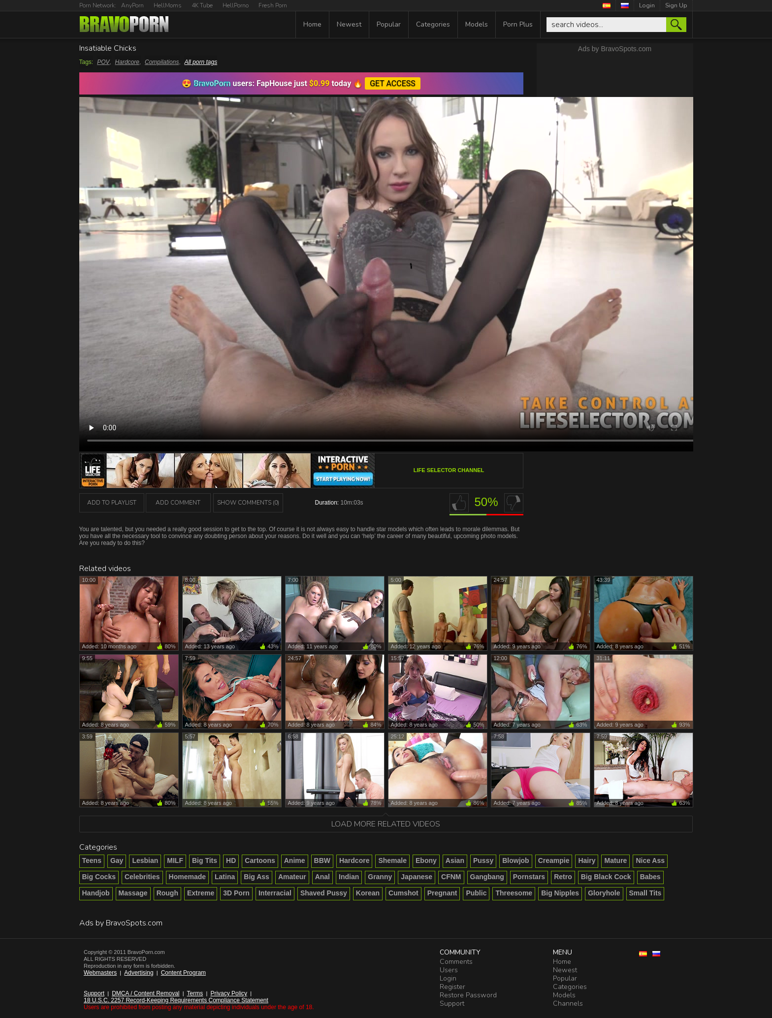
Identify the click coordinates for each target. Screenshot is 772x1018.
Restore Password (468, 995)
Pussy (483, 860)
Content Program (183, 972)
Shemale (392, 860)
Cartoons (260, 860)
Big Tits (204, 860)
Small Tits (645, 893)
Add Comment (178, 503)
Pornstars (529, 877)
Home (312, 24)
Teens (91, 860)
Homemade (187, 877)
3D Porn (236, 893)
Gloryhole (604, 893)
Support (94, 993)
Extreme (200, 893)
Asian (455, 860)
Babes (650, 877)
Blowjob (515, 860)
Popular (389, 24)
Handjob (96, 893)
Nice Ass (650, 860)
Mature (615, 860)
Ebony (426, 860)
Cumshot (403, 893)
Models (476, 24)
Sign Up (676, 5)
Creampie (554, 860)
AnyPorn (132, 5)
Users (449, 970)
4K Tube (202, 5)
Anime (294, 860)
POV (103, 62)
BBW (322, 860)
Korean (368, 893)
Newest (349, 24)
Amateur (292, 877)
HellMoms (168, 5)
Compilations (162, 62)
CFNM (451, 877)
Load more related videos (385, 824)
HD (231, 860)
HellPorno (236, 5)
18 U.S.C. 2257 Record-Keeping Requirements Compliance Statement (176, 1000)
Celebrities (142, 877)
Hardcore (127, 62)
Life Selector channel (449, 470)
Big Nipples (560, 893)
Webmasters (100, 972)
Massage (133, 893)
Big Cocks (99, 877)
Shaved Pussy (323, 893)
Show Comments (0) (248, 503)
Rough (167, 893)
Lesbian (145, 860)
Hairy (586, 860)
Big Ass (256, 877)
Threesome (513, 893)
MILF (175, 860)
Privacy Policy (228, 993)
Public (476, 893)
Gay (116, 860)
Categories (433, 24)
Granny (380, 877)
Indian (349, 877)
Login (647, 5)
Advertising (138, 972)
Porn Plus (518, 24)
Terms (195, 993)
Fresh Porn (272, 5)
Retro (563, 877)
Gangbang (487, 877)
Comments (456, 961)
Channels (568, 1003)
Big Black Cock (606, 877)
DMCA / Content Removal (145, 993)
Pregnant (442, 893)
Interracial (274, 893)
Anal (322, 877)
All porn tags (200, 62)
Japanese (416, 877)
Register (452, 986)
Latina (225, 877)
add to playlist (111, 503)
